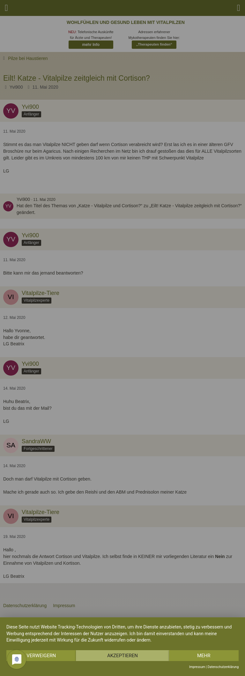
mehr (204, 655)
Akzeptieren (122, 655)
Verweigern (41, 655)
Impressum (197, 667)
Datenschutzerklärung (223, 667)
